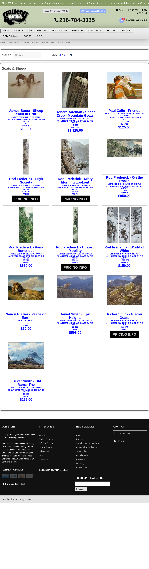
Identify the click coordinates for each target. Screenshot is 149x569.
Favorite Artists (83, 459)
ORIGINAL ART (96, 31)
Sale (41, 459)
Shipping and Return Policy (88, 447)
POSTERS (126, 31)
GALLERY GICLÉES (23, 31)
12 (59, 55)
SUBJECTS (78, 31)
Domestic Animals (31, 42)
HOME (6, 31)
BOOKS (27, 36)
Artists (42, 439)
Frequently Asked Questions (88, 451)
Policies (79, 443)
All (71, 55)
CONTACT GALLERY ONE (93, 11)
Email (121, 10)
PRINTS (111, 31)
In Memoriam (82, 471)
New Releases (45, 451)
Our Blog (80, 467)
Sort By (6, 55)
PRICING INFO (26, 199)
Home (2, 42)
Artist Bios (80, 463)
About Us (80, 439)
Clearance (43, 463)
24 (65, 55)
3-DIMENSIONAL (11, 36)
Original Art (44, 455)
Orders (133, 10)
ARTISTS (42, 31)
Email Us (122, 444)
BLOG (39, 36)
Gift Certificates (46, 447)
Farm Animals (48, 42)
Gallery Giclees (46, 443)
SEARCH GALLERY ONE (56, 11)
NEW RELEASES (60, 31)
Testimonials (81, 455)
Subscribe (80, 492)
